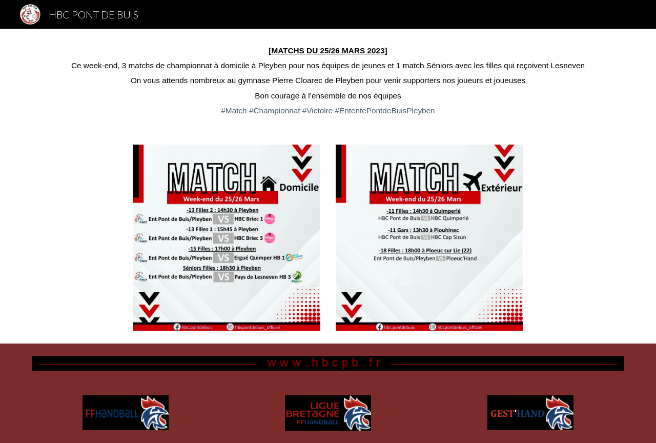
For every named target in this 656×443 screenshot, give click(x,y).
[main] (328, 80)
